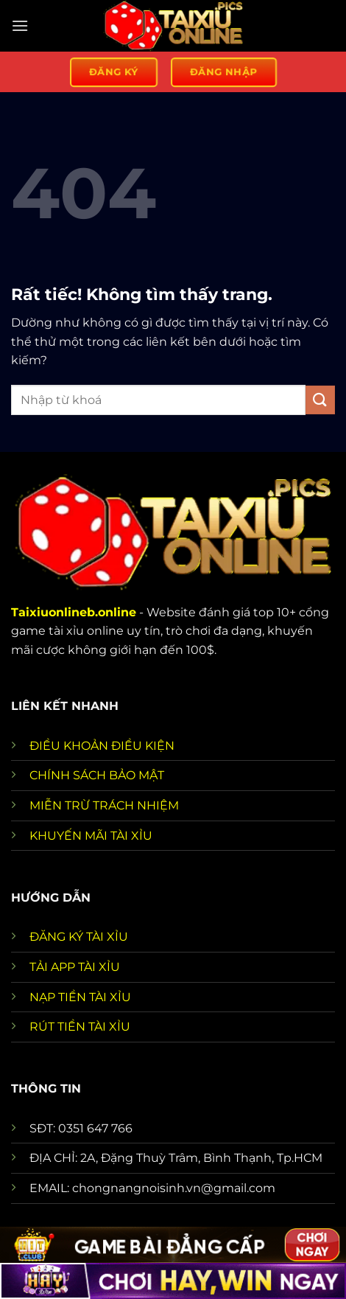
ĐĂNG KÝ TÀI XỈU (78, 937)
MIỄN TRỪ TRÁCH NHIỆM (104, 805)
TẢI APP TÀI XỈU (74, 967)
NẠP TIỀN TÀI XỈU (80, 997)
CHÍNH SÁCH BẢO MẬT (96, 775)
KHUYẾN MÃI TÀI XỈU (90, 836)
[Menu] (20, 25)
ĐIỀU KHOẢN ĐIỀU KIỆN (101, 746)
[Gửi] (320, 400)
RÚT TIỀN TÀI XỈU (79, 1027)
